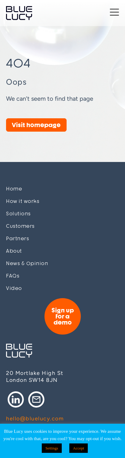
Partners (17, 238)
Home (14, 188)
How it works (22, 201)
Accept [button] (78, 448)
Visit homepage (36, 125)
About (14, 251)
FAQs (12, 275)
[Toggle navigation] (114, 13)
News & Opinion (27, 263)
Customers (20, 226)
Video (14, 288)
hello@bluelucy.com (35, 418)
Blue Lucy (19, 13)
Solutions (18, 213)
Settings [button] (51, 448)
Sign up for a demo (62, 316)
